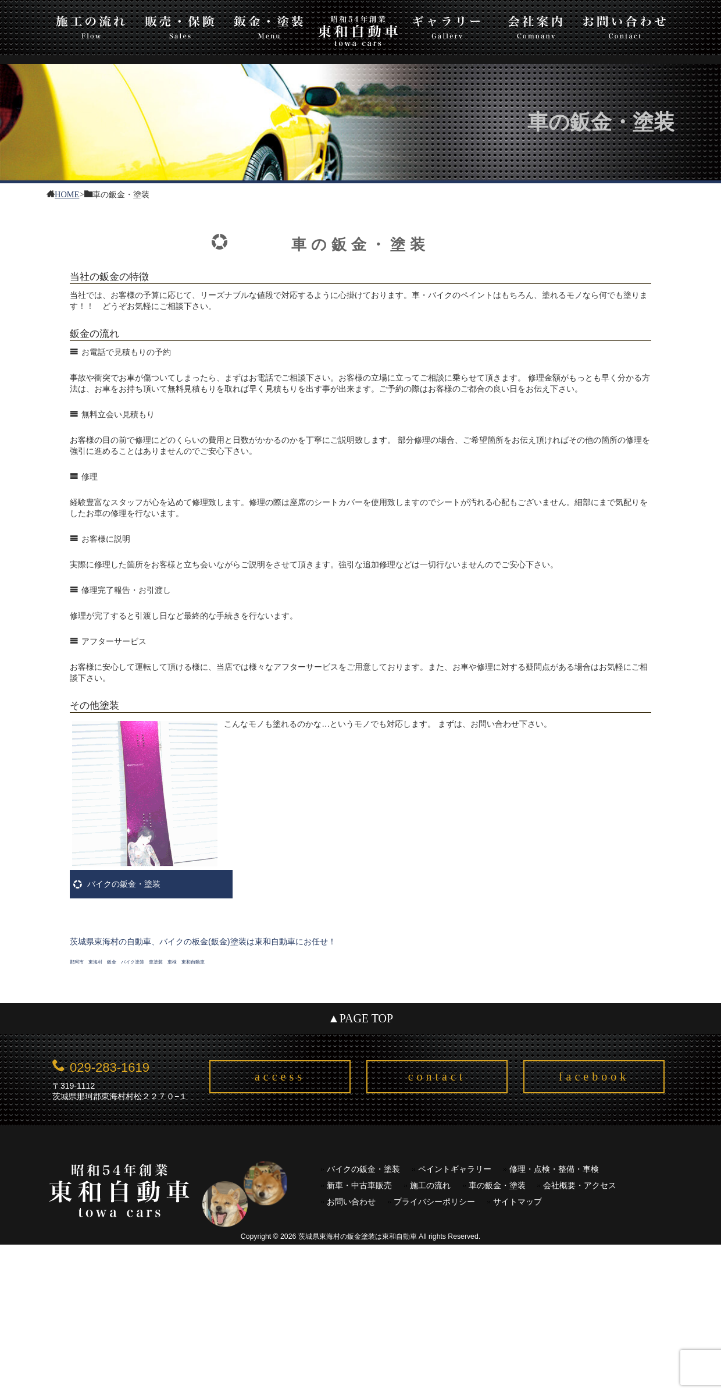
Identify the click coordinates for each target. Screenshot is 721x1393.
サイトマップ (517, 1201)
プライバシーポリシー (434, 1201)
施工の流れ (91, 25)
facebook (594, 1076)
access (280, 1076)
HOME (67, 193)
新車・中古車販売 (359, 1185)
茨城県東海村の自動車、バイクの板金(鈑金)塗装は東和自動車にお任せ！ (203, 941)
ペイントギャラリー (454, 1169)
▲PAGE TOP (360, 1018)
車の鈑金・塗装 (497, 1185)
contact (437, 1076)
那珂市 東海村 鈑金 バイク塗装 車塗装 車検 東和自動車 (137, 962)
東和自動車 (357, 30)
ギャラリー (446, 25)
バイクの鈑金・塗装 (123, 884)
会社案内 (535, 25)
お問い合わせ (624, 25)
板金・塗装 (268, 25)
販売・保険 (179, 25)
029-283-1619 (109, 1067)
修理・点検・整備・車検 (554, 1169)
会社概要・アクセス (579, 1185)
